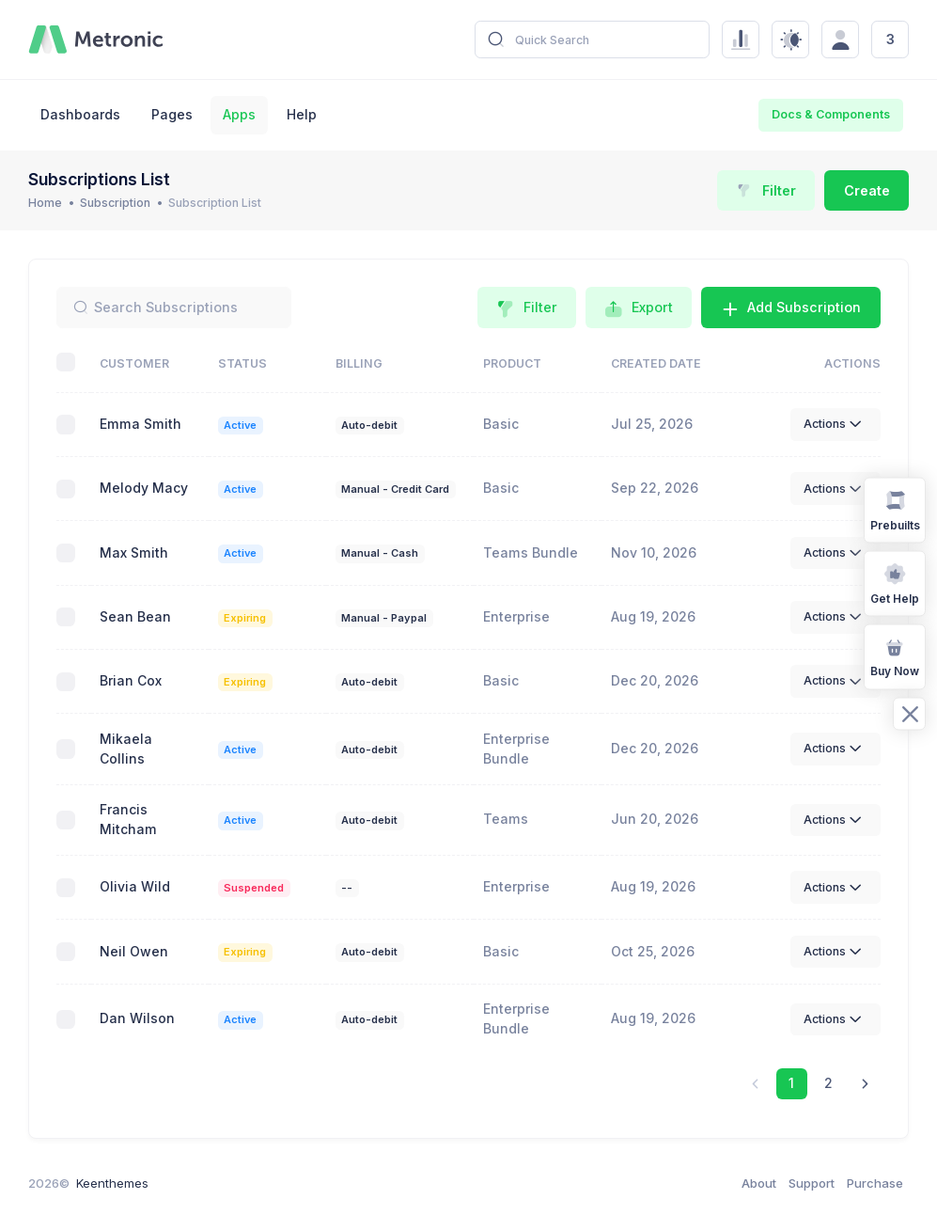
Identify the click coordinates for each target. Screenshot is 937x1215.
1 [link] (791, 1083)
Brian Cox (131, 680)
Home (45, 203)
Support (812, 1183)
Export (638, 308)
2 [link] (828, 1083)
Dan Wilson (137, 1018)
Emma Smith (140, 424)
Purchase (875, 1183)
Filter (766, 190)
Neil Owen (134, 951)
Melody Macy (144, 488)
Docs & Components (831, 114)
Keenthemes (112, 1183)
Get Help (894, 583)
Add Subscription (791, 308)
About (759, 1183)
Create (867, 190)
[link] (865, 1083)
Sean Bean (135, 616)
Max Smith (134, 552)
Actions (835, 424)
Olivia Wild (135, 886)
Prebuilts (895, 509)
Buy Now (894, 656)
